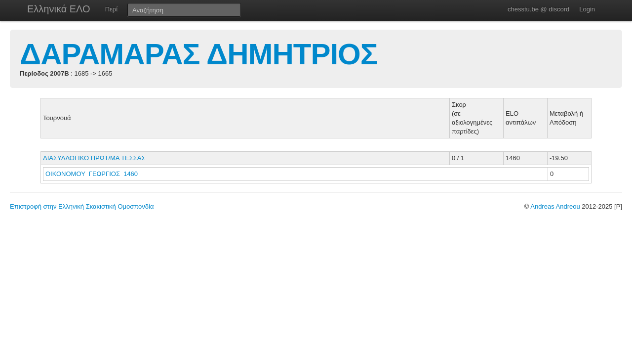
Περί (111, 9)
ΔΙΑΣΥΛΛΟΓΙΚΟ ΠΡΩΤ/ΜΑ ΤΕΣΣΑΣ (94, 158)
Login (587, 9)
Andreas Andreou (555, 206)
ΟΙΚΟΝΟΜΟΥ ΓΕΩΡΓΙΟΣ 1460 (91, 174)
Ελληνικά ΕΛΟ (58, 8)
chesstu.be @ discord (538, 9)
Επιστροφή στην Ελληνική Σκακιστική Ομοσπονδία (82, 206)
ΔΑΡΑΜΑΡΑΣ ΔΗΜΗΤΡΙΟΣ (199, 54)
